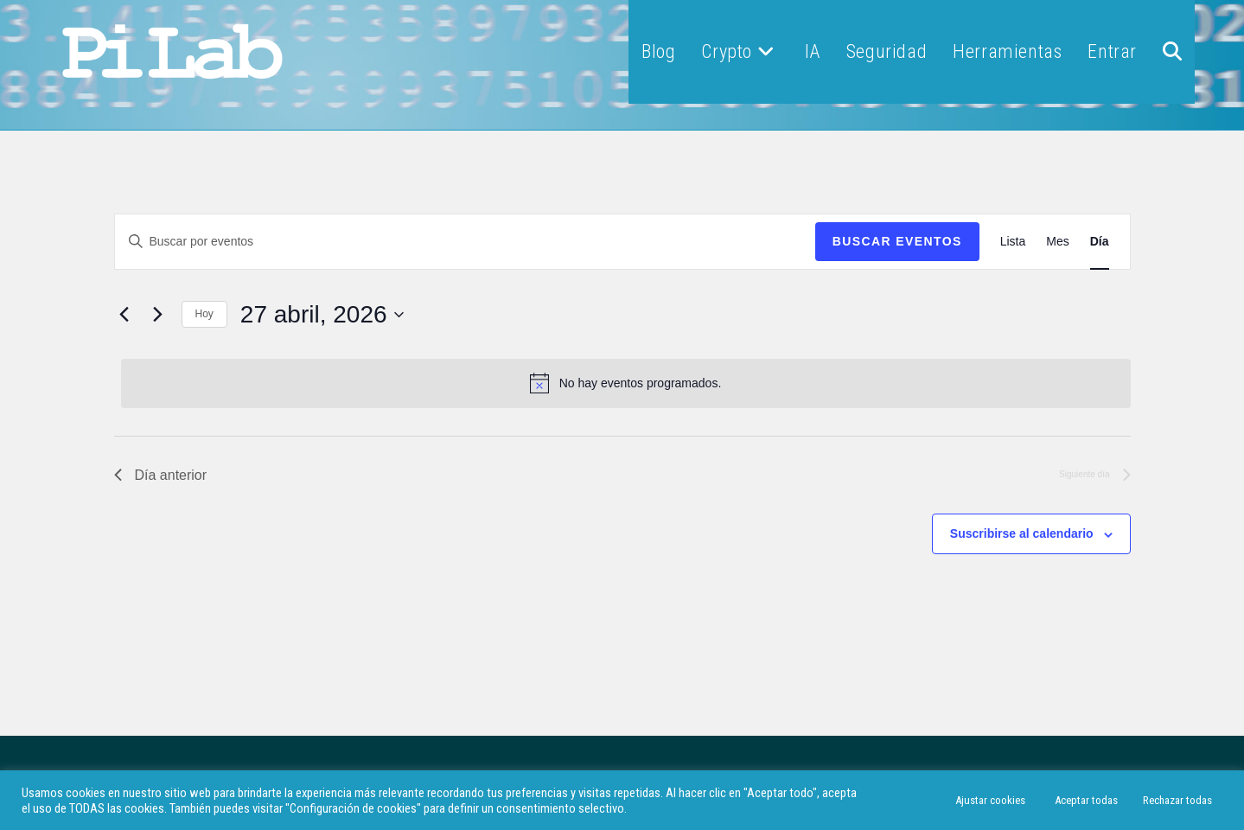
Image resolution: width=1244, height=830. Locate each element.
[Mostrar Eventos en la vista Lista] (1013, 241)
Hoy (204, 314)
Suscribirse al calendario (1022, 533)
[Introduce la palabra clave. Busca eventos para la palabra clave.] (465, 241)
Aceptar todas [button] (1086, 800)
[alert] (626, 383)
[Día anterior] (124, 314)
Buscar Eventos (897, 241)
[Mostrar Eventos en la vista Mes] (1057, 241)
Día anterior (160, 475)
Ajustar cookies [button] (990, 800)
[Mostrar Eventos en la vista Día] (1099, 241)
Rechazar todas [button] (1177, 800)
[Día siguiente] (158, 314)
